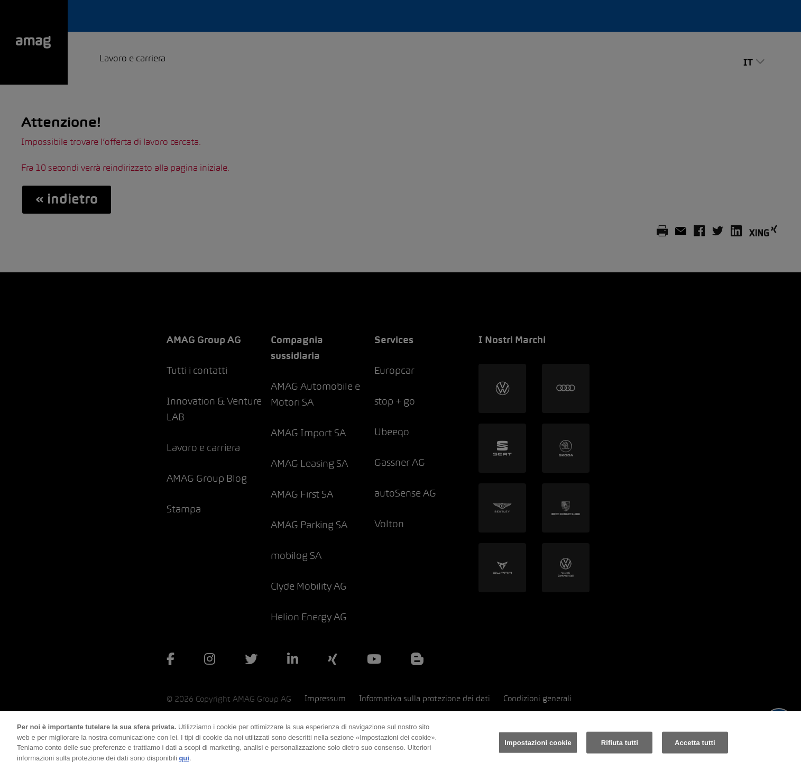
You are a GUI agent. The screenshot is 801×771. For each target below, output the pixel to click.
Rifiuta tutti (619, 747)
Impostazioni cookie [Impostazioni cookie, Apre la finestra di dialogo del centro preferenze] (538, 747)
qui (184, 762)
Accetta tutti (695, 747)
